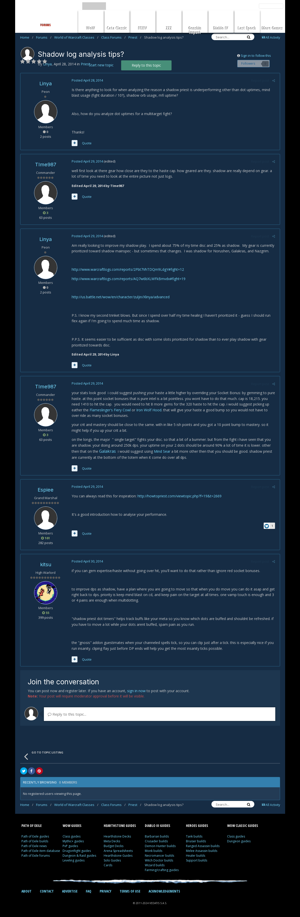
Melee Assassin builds (201, 851)
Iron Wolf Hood (136, 410)
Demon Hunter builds (160, 846)
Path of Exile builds (34, 841)
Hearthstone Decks (117, 836)
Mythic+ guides (73, 841)
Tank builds (194, 836)
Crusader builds (156, 841)
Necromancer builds (159, 855)
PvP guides (70, 846)
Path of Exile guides (35, 836)
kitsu (45, 564)
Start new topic (101, 65)
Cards (108, 865)
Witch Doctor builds (159, 860)
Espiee (45, 490)
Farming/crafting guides (162, 870)
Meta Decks (112, 841)
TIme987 (45, 164)
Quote (86, 143)
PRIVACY (105, 891)
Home (26, 37)
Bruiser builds (196, 841)
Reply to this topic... (67, 714)
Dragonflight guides (77, 851)
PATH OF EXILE (31, 825)
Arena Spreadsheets (118, 851)
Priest (134, 37)
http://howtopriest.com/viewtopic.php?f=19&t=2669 (179, 496)
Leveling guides (74, 860)
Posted (86, 80)
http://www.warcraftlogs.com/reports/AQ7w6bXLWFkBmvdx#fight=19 (128, 278)
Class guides (71, 836)
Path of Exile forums (35, 855)
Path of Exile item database (40, 851)
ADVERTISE (69, 891)
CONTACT (47, 891)
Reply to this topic (146, 65)
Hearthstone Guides (118, 855)
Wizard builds (155, 865)
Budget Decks (113, 846)
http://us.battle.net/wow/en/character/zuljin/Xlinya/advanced (120, 296)
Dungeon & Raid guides (79, 855)
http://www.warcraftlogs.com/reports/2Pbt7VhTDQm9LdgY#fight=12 (127, 269)
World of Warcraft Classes (76, 37)
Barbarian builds (157, 836)
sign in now (136, 690)
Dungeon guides (239, 841)
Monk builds (153, 851)
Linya (45, 83)
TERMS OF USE (130, 891)
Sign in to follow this (256, 55)
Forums (43, 37)
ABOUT (26, 891)
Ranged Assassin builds (203, 846)
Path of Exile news (34, 846)
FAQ (88, 891)
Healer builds (195, 855)
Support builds (196, 860)
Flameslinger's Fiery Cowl (97, 410)
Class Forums (113, 37)
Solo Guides (112, 860)
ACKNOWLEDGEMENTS (164, 891)
